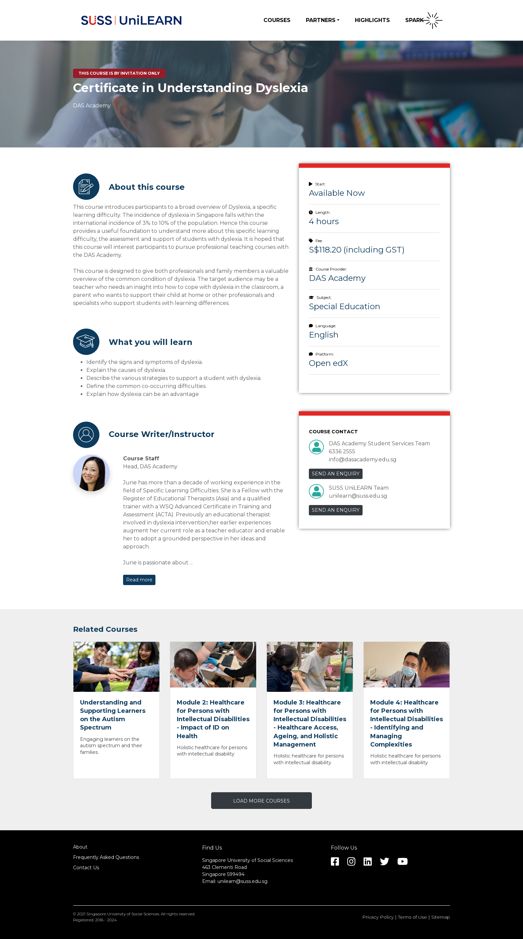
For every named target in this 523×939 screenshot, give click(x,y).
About (80, 847)
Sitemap (440, 917)
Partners (321, 20)
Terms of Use (412, 917)
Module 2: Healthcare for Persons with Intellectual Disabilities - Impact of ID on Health (213, 719)
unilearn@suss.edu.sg (242, 881)
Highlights (372, 20)
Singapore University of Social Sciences (122, 913)
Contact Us (86, 868)
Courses (277, 20)
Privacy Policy (378, 917)
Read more (139, 580)
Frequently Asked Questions (106, 857)
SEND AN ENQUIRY (336, 474)
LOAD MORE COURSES (261, 801)
